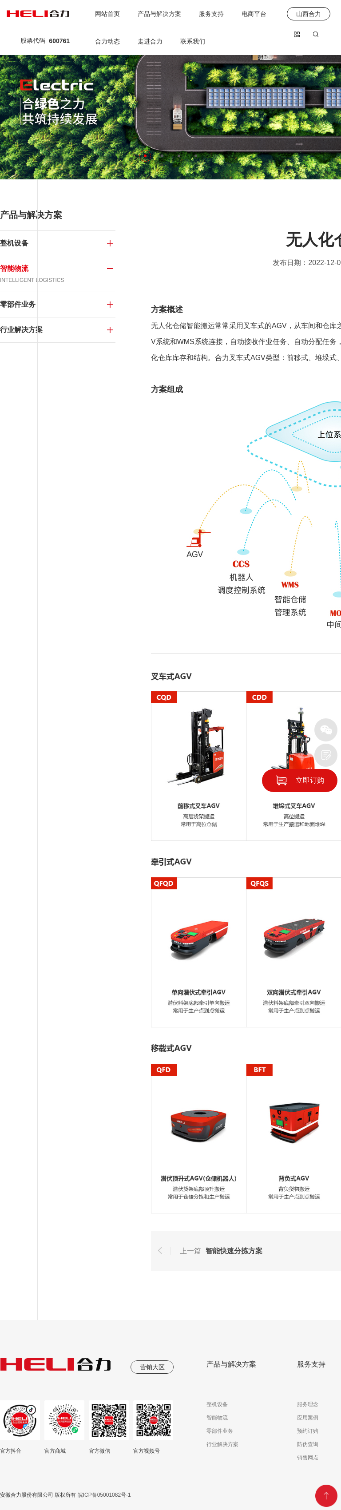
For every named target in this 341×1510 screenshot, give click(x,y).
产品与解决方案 (159, 13)
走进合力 (150, 41)
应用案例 (307, 1418)
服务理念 (307, 1404)
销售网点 (307, 1458)
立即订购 (310, 780)
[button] (145, 156)
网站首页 (107, 13)
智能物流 (217, 1418)
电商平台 (254, 13)
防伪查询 (307, 1444)
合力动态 (107, 41)
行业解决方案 (222, 1444)
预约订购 (307, 1431)
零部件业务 (219, 1431)
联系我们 (192, 41)
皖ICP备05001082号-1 (103, 1495)
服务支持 (211, 13)
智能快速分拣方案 (234, 1251)
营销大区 (152, 1367)
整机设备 (217, 1404)
